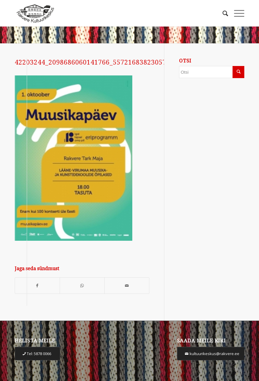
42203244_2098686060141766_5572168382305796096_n (104, 62)
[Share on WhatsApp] (82, 286)
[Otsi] (222, 13)
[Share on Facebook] (37, 286)
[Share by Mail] (127, 286)
